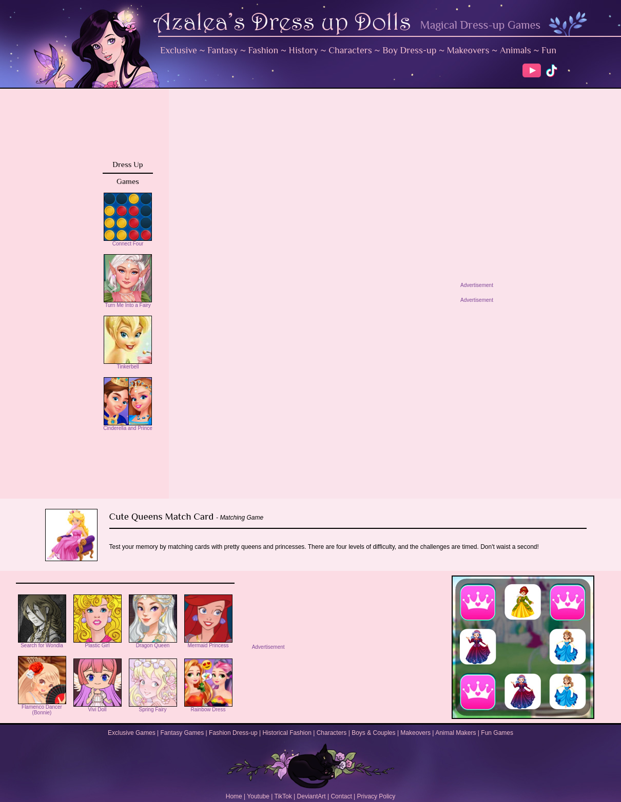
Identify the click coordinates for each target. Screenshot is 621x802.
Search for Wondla (42, 643)
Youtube (258, 796)
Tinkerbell (128, 364)
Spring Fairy (153, 707)
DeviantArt (311, 796)
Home (234, 796)
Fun (548, 50)
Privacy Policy (376, 796)
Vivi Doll (97, 707)
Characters (350, 50)
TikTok (283, 796)
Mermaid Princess (208, 643)
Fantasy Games (182, 732)
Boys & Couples (373, 732)
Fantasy (222, 50)
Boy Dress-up (409, 50)
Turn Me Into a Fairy (128, 303)
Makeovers (468, 50)
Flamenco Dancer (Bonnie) (42, 707)
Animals (515, 50)
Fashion (263, 50)
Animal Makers (455, 732)
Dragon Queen (153, 643)
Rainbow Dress (208, 707)
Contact (341, 796)
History (303, 50)
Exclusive (178, 50)
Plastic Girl (97, 643)
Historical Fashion (287, 732)
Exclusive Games (132, 732)
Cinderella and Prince (127, 426)
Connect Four (128, 241)
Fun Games (497, 732)
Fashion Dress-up (233, 732)
